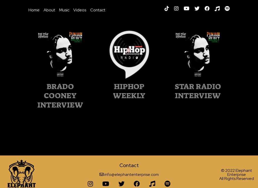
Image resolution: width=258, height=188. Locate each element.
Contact (97, 10)
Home (34, 10)
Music (64, 10)
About (49, 10)
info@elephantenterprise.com (131, 174)
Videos (79, 10)
